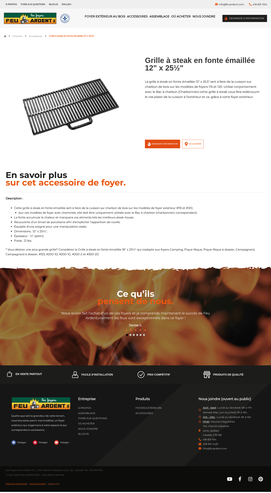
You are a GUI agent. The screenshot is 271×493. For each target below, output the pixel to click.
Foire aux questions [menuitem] (33, 4)
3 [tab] (134, 335)
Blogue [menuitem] (53, 4)
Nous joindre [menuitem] (204, 16)
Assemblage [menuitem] (159, 16)
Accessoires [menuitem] (137, 16)
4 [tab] (137, 335)
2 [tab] (130, 335)
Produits (17, 36)
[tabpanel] (135, 321)
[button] (19, 442)
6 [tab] (144, 335)
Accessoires (35, 36)
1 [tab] (127, 335)
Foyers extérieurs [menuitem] (149, 407)
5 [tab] (141, 335)
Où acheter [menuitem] (181, 16)
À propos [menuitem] (11, 4)
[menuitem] (66, 4)
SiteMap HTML (73, 484)
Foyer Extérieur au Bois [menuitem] (105, 16)
